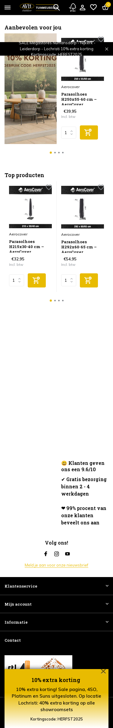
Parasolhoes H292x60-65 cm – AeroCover (79, 246)
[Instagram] (56, 554)
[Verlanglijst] (93, 7)
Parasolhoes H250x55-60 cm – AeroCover (79, 98)
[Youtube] (67, 554)
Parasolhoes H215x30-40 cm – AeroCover (26, 246)
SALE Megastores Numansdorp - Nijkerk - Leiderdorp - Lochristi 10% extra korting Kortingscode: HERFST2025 (57, 48)
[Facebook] (45, 554)
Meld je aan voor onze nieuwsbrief (56, 565)
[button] (51, 153)
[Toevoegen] (89, 132)
